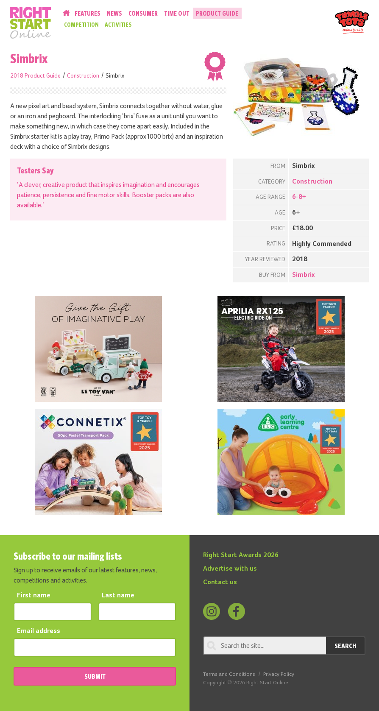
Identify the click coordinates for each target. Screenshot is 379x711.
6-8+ (299, 197)
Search (345, 646)
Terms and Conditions (229, 674)
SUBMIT (95, 676)
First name (33, 595)
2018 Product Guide (35, 76)
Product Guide (217, 13)
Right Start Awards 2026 (241, 555)
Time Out (177, 13)
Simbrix (303, 275)
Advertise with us (230, 569)
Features (87, 13)
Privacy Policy (278, 674)
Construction (83, 76)
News (114, 13)
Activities (118, 24)
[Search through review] (264, 645)
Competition (81, 24)
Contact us (220, 582)
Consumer (143, 13)
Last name (118, 595)
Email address (38, 631)
